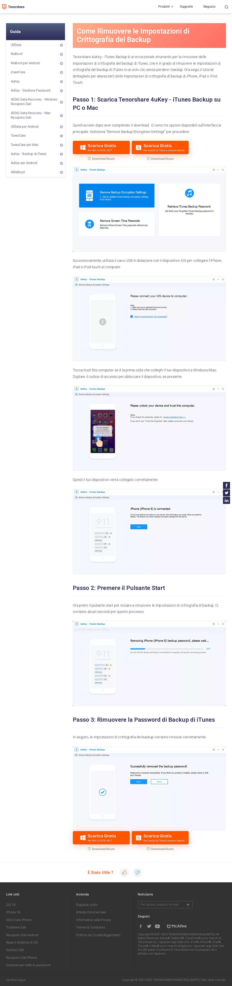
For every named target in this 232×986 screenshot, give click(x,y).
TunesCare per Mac (24, 145)
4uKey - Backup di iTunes (28, 154)
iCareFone (18, 72)
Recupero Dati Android (22, 935)
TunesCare (18, 135)
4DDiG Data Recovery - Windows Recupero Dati (34, 102)
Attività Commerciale (91, 912)
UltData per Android (25, 126)
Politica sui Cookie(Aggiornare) (98, 935)
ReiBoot (16, 54)
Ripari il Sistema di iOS (22, 942)
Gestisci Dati (15, 950)
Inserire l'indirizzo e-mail (165, 904)
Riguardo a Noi (86, 905)
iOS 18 (11, 905)
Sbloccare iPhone (19, 920)
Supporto (186, 6)
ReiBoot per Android (25, 63)
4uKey (15, 81)
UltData (16, 45)
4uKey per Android (24, 163)
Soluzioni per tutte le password (28, 965)
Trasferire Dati (16, 927)
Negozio (209, 6)
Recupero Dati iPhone (21, 957)
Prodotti (164, 6)
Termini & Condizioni (90, 927)
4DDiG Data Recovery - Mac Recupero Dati (31, 115)
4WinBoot (18, 172)
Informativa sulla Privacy (93, 920)
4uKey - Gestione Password (31, 90)
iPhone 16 (13, 912)
